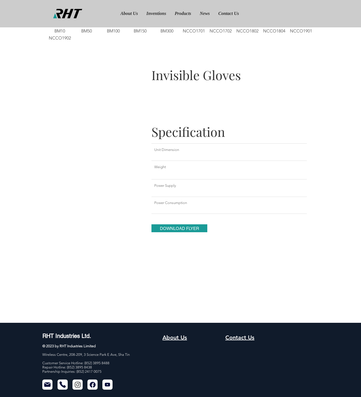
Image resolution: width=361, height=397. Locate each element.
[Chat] (77, 385)
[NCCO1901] (301, 31)
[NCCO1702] (220, 31)
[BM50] (86, 31)
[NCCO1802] (247, 31)
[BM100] (113, 31)
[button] (179, 228)
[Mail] (47, 385)
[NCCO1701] (194, 31)
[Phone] (63, 385)
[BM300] (167, 31)
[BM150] (140, 31)
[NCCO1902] (60, 38)
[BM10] (60, 31)
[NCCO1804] (274, 31)
